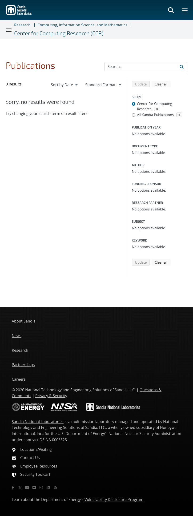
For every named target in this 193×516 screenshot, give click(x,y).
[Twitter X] (20, 487)
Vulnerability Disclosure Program (113, 499)
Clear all (163, 83)
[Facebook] (12, 487)
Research (22, 25)
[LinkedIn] (48, 487)
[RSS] (55, 487)
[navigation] (64, 84)
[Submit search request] (181, 66)
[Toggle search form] (171, 10)
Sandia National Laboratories (38, 421)
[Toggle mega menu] (185, 10)
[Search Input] (146, 66)
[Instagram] (41, 487)
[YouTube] (27, 487)
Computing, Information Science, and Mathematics (82, 25)
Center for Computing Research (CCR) (58, 33)
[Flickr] (34, 487)
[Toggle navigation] (9, 29)
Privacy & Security (51, 395)
